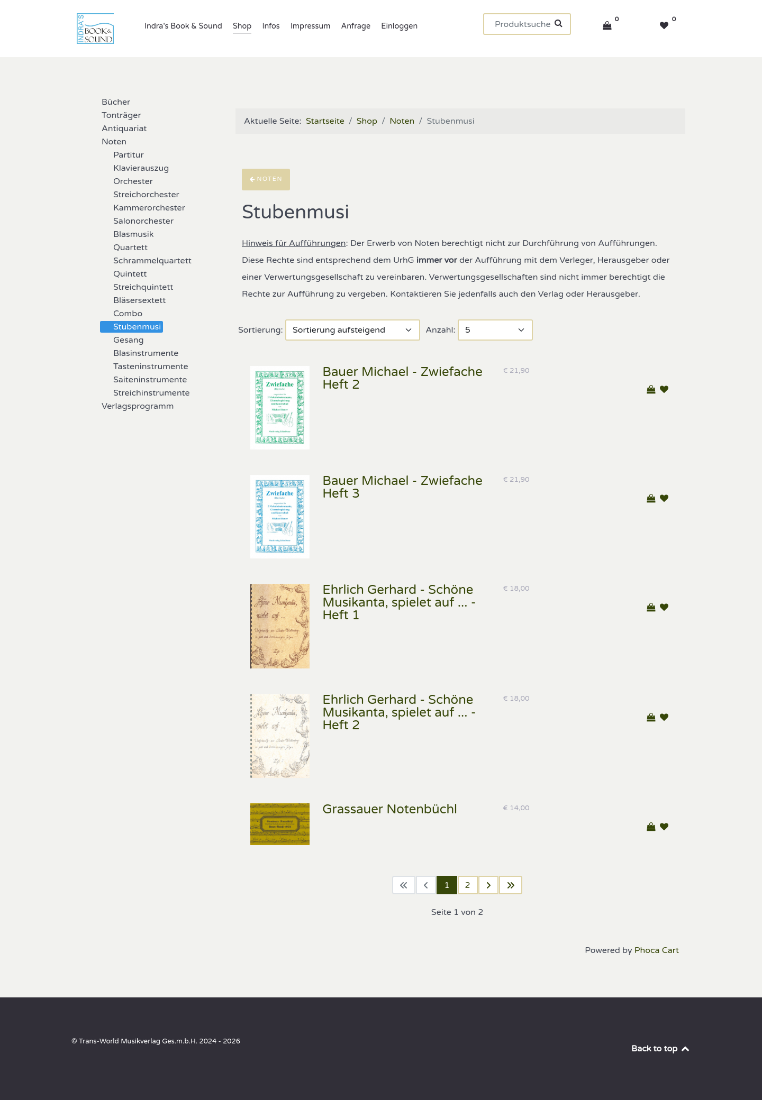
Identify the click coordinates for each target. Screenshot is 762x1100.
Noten (107, 142)
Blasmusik (127, 234)
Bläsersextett (133, 300)
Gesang (122, 340)
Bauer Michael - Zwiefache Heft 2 (402, 378)
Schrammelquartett (146, 261)
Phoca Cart (656, 950)
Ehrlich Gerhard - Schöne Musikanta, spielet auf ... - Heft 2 (399, 712)
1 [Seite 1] (446, 885)
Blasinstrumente (139, 353)
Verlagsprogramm (131, 406)
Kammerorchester (143, 208)
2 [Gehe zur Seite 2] (467, 885)
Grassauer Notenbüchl (389, 809)
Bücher (109, 102)
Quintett (124, 274)
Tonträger (115, 115)
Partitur (122, 155)
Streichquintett (137, 287)
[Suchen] (527, 24)
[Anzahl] (495, 330)
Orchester (127, 181)
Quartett (124, 247)
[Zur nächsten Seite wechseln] (488, 885)
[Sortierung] (352, 330)
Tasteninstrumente (144, 366)
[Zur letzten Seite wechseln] (510, 885)
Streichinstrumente (145, 393)
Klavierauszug (135, 168)
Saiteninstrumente (144, 380)
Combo (121, 313)
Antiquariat (118, 128)
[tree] (143, 254)
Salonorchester (137, 221)
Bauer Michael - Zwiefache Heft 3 (402, 487)
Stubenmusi (131, 327)
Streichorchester (140, 194)
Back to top (661, 1048)
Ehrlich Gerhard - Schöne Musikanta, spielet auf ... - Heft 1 (399, 602)
